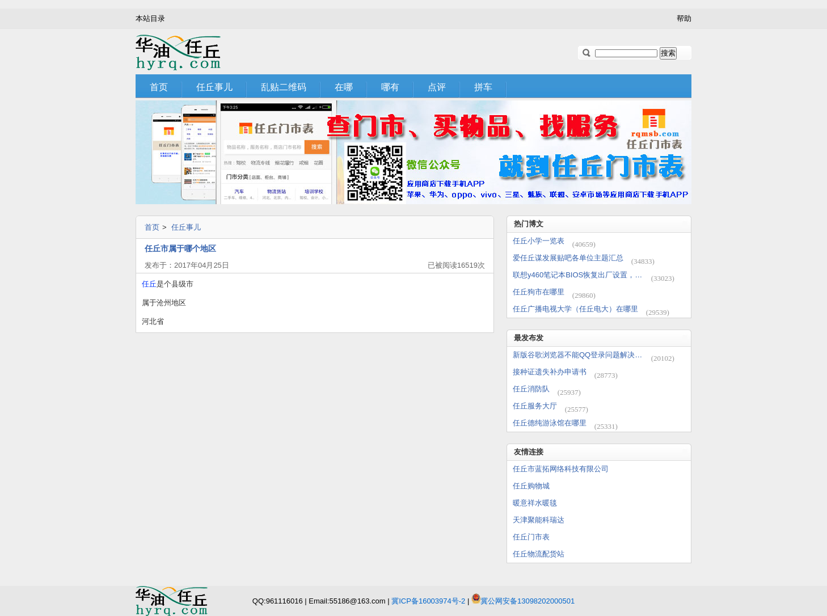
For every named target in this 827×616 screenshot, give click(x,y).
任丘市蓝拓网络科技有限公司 (561, 469)
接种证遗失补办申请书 (550, 372)
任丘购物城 (531, 486)
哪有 (390, 87)
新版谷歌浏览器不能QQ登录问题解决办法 (578, 355)
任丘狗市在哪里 (538, 292)
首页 (159, 87)
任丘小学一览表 (538, 241)
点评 (437, 87)
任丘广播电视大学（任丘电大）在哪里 (575, 309)
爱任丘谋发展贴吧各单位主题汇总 (568, 258)
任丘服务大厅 (535, 406)
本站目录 (150, 18)
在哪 (344, 87)
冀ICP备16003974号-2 (428, 601)
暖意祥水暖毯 (535, 503)
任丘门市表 (531, 537)
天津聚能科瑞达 (538, 520)
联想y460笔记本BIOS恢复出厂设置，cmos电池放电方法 (578, 275)
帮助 (684, 18)
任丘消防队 (531, 389)
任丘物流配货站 (538, 554)
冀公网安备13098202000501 (527, 601)
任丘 (149, 284)
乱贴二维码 (283, 87)
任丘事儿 (214, 87)
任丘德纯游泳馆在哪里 (550, 423)
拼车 (483, 87)
